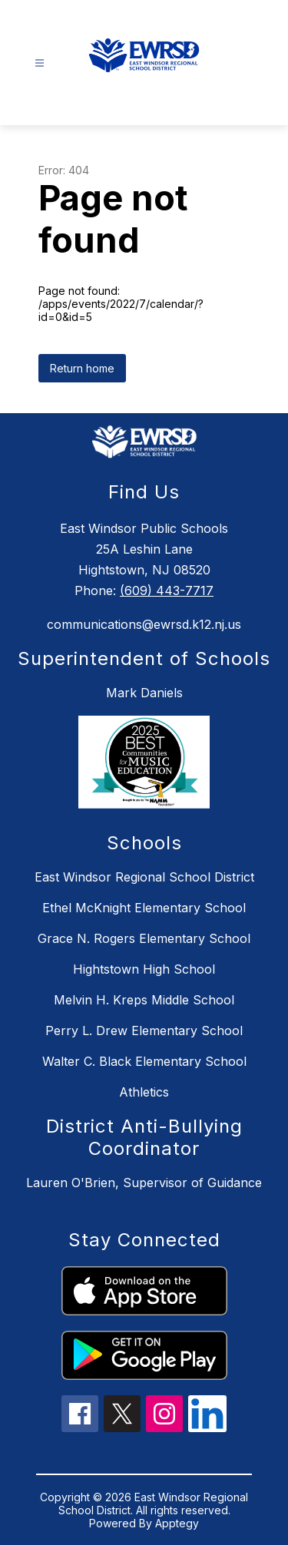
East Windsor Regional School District (144, 877)
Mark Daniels (144, 692)
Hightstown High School (144, 969)
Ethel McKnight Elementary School (144, 907)
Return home (82, 368)
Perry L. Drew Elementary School (144, 1030)
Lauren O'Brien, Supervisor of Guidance (144, 1182)
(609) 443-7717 (167, 590)
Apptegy (177, 1523)
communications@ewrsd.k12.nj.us (144, 624)
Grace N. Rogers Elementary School (144, 938)
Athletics (144, 1092)
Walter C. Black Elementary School (144, 1061)
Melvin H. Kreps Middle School (144, 999)
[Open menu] (39, 63)
